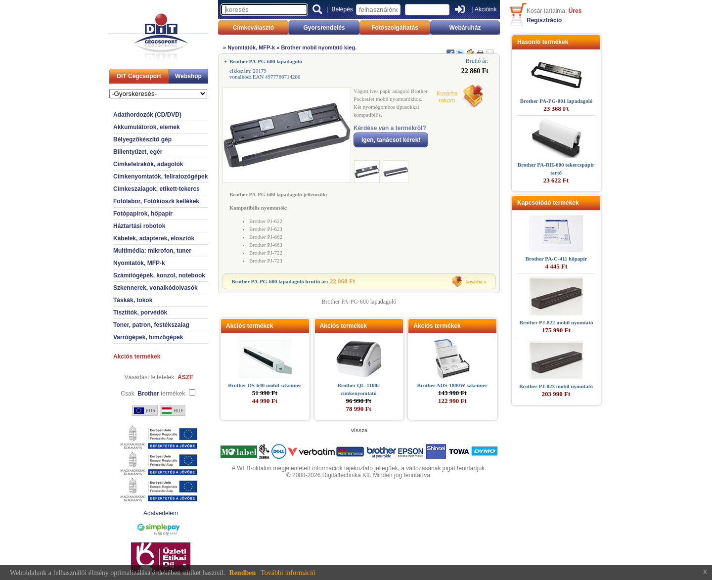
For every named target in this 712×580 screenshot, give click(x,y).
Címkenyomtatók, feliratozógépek (160, 176)
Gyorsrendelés (324, 27)
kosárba (474, 281)
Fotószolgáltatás (394, 27)
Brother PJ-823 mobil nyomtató (556, 386)
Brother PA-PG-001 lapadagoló (556, 101)
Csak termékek (153, 393)
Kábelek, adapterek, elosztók (153, 238)
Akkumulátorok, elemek (146, 127)
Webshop (188, 76)
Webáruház (465, 27)
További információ (288, 573)
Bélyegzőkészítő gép (142, 139)
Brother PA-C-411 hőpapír (556, 259)
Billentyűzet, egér (137, 151)
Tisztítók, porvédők (140, 312)
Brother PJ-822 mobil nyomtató (556, 322)
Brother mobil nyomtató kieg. (318, 47)
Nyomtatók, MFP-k (139, 263)
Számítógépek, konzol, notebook (159, 275)
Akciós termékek (136, 356)
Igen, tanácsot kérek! (390, 139)
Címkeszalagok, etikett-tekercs (156, 188)
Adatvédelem (160, 513)
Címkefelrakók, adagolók (148, 164)
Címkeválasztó (253, 27)
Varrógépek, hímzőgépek (148, 337)
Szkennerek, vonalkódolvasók (155, 287)
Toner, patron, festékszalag (151, 324)
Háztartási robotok (139, 226)
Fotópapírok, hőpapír (143, 213)
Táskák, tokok (132, 300)
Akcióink (486, 9)
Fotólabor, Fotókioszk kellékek (156, 201)
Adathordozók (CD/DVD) (147, 114)
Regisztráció (544, 20)
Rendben (242, 573)
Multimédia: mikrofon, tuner (152, 250)
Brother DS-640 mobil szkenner (264, 385)
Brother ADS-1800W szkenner (452, 385)
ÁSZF (185, 377)
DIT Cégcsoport (139, 76)
